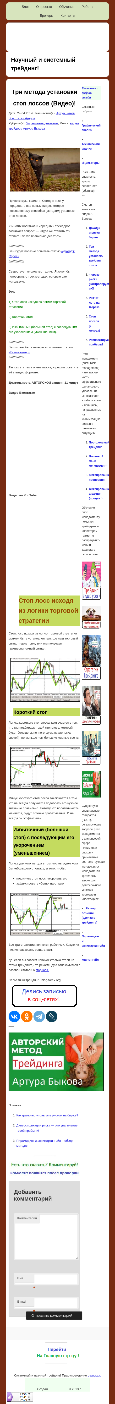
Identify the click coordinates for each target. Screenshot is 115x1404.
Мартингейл (90, 959)
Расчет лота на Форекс (94, 302)
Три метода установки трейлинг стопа (96, 256)
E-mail (25, 1303)
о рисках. (94, 1375)
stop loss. (42, 970)
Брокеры (47, 15)
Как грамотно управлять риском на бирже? (47, 1115)
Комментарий (27, 1218)
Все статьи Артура (22, 118)
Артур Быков (65, 113)
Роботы (87, 7)
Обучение (66, 7)
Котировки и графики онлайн (90, 93)
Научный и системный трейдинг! (43, 63)
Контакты (68, 15)
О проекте (44, 7)
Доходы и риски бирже (94, 232)
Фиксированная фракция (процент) (100, 493)
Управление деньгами (42, 123)
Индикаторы (90, 162)
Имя (25, 1279)
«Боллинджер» (19, 352)
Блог (25, 7)
